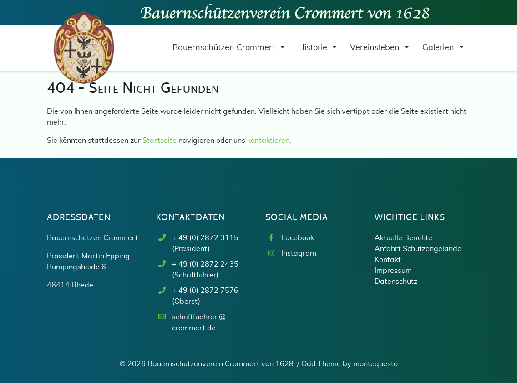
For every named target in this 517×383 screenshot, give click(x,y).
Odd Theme (321, 364)
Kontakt (388, 259)
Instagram (298, 253)
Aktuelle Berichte (403, 238)
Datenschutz (396, 281)
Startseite (159, 140)
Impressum (393, 270)
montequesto (375, 364)
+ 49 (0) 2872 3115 (205, 238)
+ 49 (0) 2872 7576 (205, 290)
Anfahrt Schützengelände (418, 248)
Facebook (297, 238)
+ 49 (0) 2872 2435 (205, 264)
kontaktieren (268, 140)
